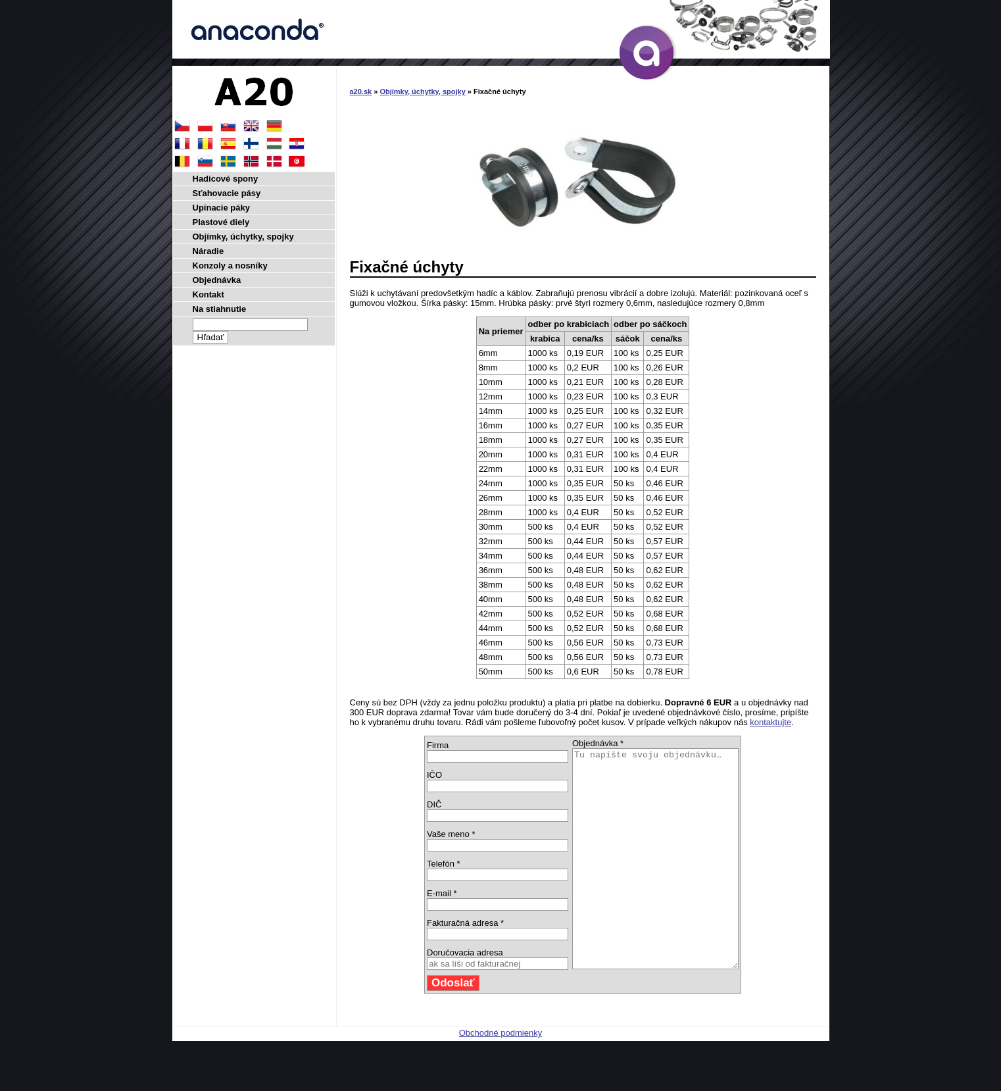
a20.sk (361, 91)
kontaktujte (770, 722)
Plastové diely (221, 222)
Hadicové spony (225, 179)
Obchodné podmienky (500, 1076)
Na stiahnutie (220, 309)
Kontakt (208, 294)
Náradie (208, 251)
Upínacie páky (221, 208)
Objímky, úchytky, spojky (422, 91)
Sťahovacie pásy (227, 193)
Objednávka (217, 280)
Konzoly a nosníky (230, 265)
